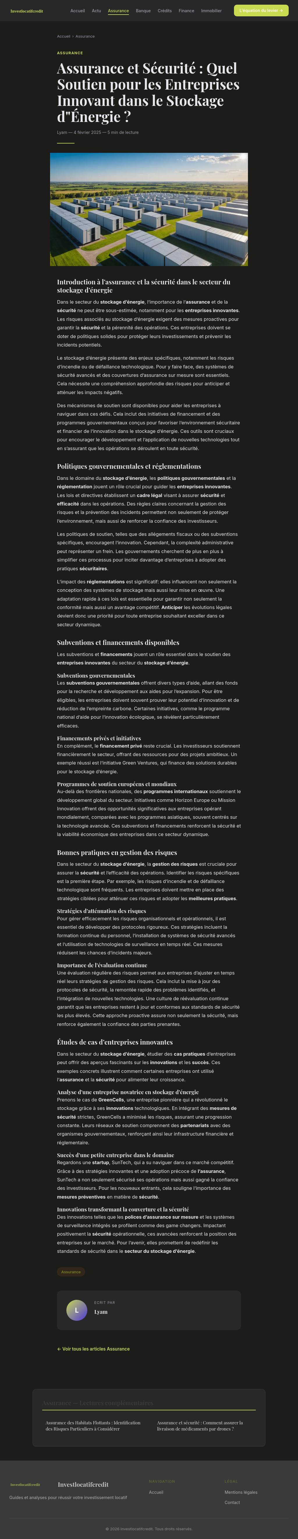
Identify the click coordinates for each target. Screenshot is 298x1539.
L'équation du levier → (261, 10)
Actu (96, 10)
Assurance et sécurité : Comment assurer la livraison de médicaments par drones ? (200, 1426)
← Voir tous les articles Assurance (93, 1349)
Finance (186, 10)
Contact (232, 1502)
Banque (143, 10)
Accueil (77, 10)
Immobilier (211, 10)
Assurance (118, 10)
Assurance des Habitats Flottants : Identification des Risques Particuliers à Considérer (93, 1426)
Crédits (165, 10)
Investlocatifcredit (59, 1484)
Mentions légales (241, 1492)
